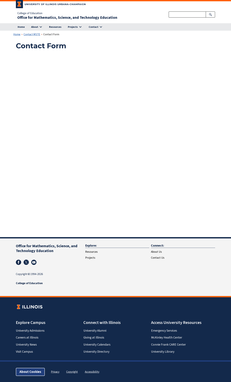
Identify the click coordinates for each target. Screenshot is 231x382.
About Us (156, 252)
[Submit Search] (210, 14)
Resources (55, 27)
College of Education (29, 13)
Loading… (67, 142)
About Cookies (30, 371)
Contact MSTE (32, 34)
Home (21, 27)
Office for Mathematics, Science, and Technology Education (67, 17)
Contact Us (157, 258)
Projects (90, 258)
